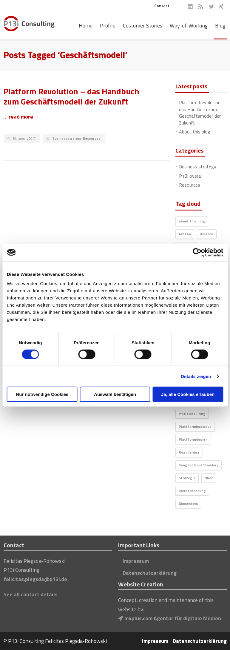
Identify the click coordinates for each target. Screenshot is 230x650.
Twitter (211, 6)
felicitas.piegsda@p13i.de (35, 579)
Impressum (136, 561)
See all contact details (31, 594)
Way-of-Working (189, 25)
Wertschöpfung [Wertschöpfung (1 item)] (192, 491)
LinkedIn (190, 6)
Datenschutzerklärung (150, 573)
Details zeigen (196, 376)
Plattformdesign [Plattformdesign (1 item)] (193, 439)
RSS (200, 6)
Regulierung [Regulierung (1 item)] (189, 452)
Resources (91, 138)
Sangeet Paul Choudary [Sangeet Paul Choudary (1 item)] (198, 465)
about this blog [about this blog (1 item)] (192, 221)
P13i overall (191, 175)
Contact (161, 5)
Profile (107, 25)
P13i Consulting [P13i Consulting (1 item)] (192, 414)
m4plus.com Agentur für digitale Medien (169, 618)
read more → (24, 117)
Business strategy (67, 138)
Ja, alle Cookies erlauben (187, 394)
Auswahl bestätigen (115, 394)
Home (85, 25)
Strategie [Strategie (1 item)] (187, 478)
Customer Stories (142, 25)
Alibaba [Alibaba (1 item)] (185, 234)
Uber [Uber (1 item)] (209, 478)
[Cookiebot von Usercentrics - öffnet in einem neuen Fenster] (197, 252)
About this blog (194, 131)
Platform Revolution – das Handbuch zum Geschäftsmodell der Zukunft (71, 96)
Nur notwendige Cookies (42, 394)
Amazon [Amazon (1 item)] (206, 234)
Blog (220, 25)
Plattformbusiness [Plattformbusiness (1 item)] (195, 426)
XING (221, 6)
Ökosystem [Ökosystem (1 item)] (188, 503)
